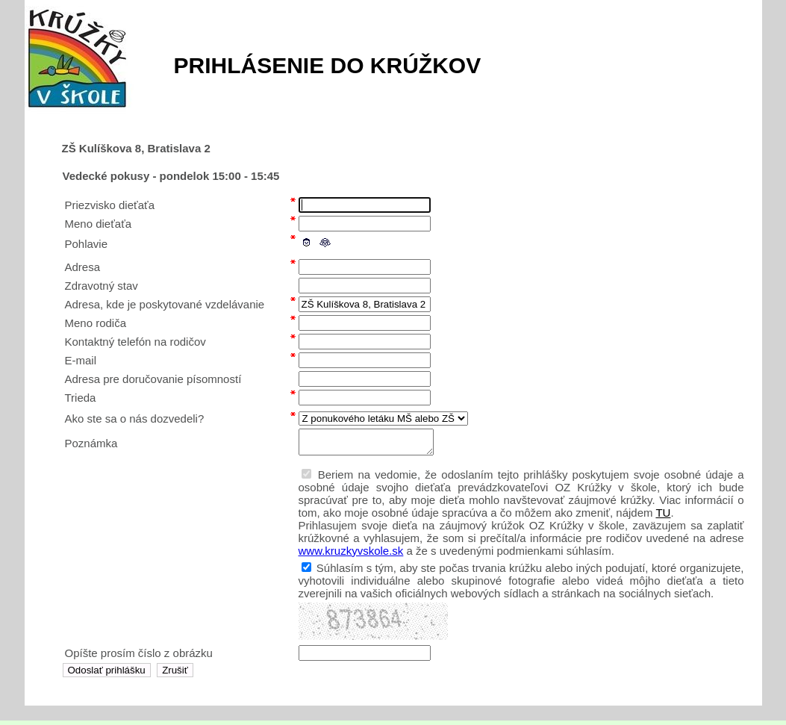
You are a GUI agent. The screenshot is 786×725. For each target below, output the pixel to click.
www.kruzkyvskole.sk (351, 555)
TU (662, 517)
